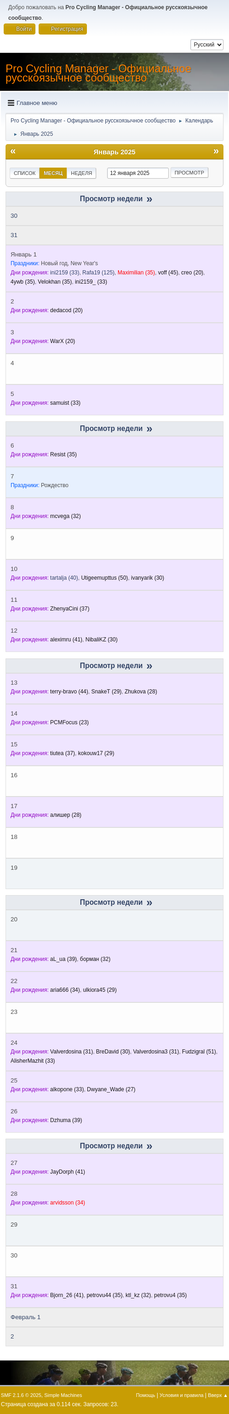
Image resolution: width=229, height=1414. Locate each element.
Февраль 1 (25, 1317)
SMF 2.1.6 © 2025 (21, 1395)
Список (24, 173)
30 (14, 215)
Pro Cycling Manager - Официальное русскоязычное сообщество (98, 73)
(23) (69, 722)
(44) (69, 691)
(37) (69, 608)
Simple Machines (63, 1395)
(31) (71, 1051)
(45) (168, 272)
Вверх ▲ (218, 1395)
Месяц (53, 173)
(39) (63, 959)
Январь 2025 (115, 152)
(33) (64, 272)
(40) (64, 578)
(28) (141, 691)
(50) (104, 578)
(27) (111, 1089)
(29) (106, 691)
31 (14, 235)
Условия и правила (181, 1395)
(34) (65, 990)
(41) (66, 639)
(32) (65, 516)
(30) (147, 578)
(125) (98, 272)
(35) (136, 272)
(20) (192, 272)
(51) (199, 1051)
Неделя (81, 173)
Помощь (145, 1395)
